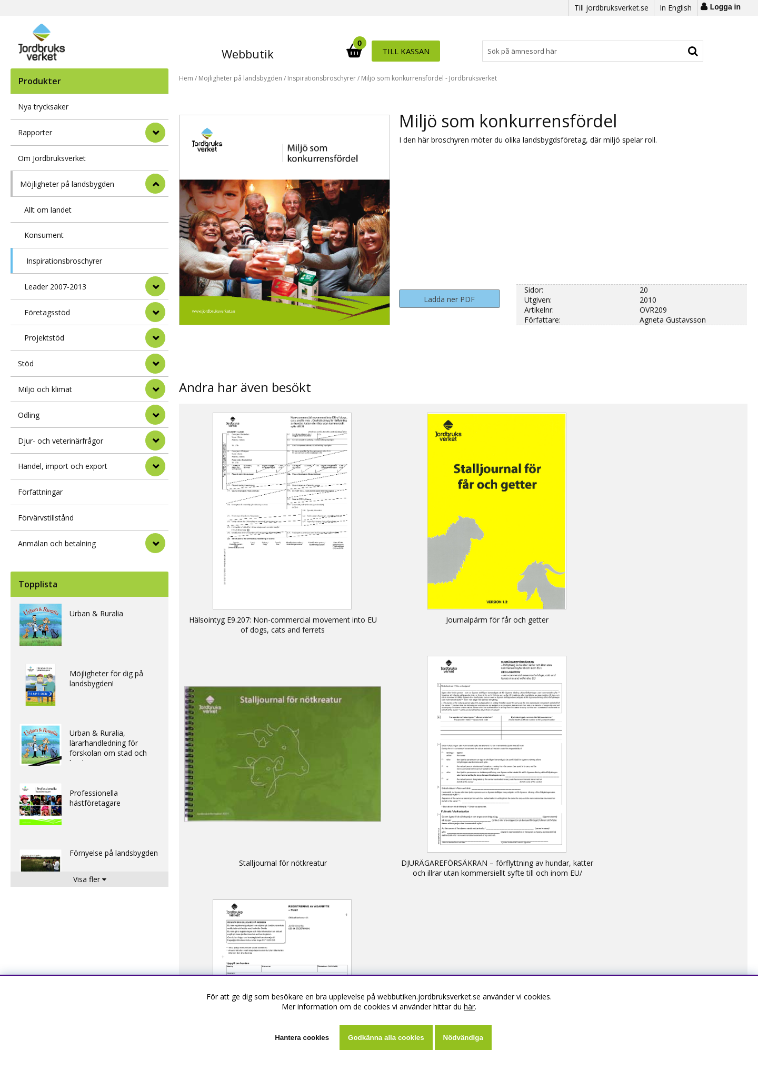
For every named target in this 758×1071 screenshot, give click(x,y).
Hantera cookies (302, 1038)
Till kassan (670, 51)
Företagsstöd (47, 312)
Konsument (44, 235)
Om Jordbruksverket (52, 158)
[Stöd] (155, 363)
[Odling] (155, 414)
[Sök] (425, 51)
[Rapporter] (155, 132)
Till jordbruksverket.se (611, 8)
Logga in (725, 7)
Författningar (40, 492)
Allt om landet (48, 210)
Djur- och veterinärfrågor (60, 441)
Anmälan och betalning (57, 543)
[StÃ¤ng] (155, 183)
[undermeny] (155, 286)
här (469, 1007)
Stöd (26, 363)
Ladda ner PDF (449, 299)
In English (676, 8)
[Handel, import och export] (155, 466)
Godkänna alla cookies (386, 1038)
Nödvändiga (463, 1038)
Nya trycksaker (43, 107)
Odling (28, 415)
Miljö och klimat (45, 389)
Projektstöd (44, 338)
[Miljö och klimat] (155, 388)
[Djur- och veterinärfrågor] (155, 440)
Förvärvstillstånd (46, 518)
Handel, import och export (62, 466)
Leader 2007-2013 (55, 287)
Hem (186, 78)
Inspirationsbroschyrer (64, 261)
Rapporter (35, 132)
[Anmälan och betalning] (155, 543)
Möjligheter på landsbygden (67, 184)
